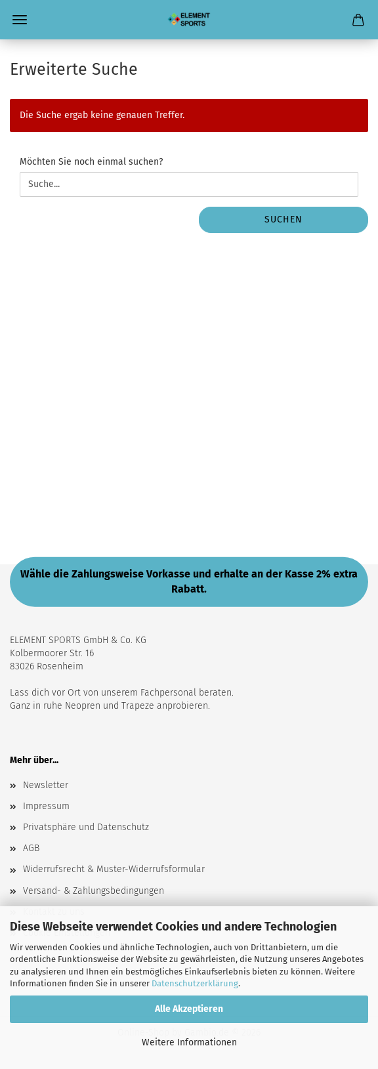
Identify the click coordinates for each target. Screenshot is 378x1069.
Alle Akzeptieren (189, 1009)
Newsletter (45, 785)
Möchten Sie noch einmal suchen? (91, 161)
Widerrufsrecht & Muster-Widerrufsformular (114, 869)
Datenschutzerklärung (195, 983)
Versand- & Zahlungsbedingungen (93, 890)
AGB (31, 848)
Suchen (283, 219)
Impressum (46, 806)
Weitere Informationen (189, 1042)
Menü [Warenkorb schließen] (19, 19)
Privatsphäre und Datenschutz (86, 827)
